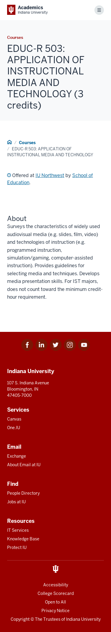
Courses (27, 142)
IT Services (18, 530)
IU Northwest (50, 175)
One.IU (13, 427)
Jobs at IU (16, 501)
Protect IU (17, 547)
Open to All (55, 602)
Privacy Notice (55, 610)
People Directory (23, 493)
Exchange (16, 456)
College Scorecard (56, 593)
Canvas (14, 419)
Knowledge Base (23, 539)
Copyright (20, 619)
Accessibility (55, 585)
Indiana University (83, 619)
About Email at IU (24, 464)
